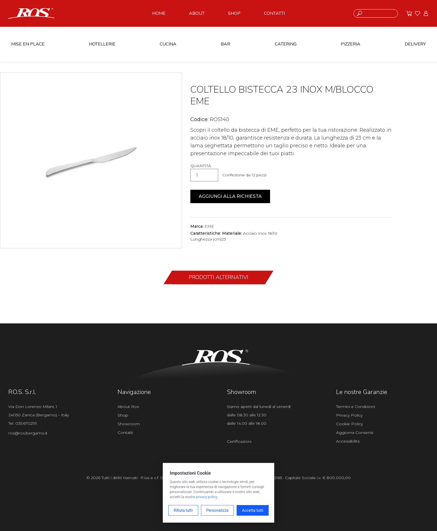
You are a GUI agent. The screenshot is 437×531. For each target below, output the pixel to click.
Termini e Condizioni (355, 406)
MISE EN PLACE (28, 44)
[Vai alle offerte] (409, 13)
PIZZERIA (350, 44)
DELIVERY (415, 44)
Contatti (125, 432)
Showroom (129, 423)
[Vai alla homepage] (31, 12)
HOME (159, 13)
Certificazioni (239, 441)
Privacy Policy (349, 415)
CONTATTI (274, 13)
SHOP (234, 13)
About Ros (128, 406)
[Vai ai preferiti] (417, 13)
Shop (123, 415)
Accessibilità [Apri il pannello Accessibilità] (348, 441)
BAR (225, 44)
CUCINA (168, 44)
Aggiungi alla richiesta (230, 196)
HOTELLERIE (102, 44)
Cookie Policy (349, 423)
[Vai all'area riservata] (426, 13)
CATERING (286, 44)
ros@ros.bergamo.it (27, 433)
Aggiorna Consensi (354, 432)
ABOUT (197, 13)
